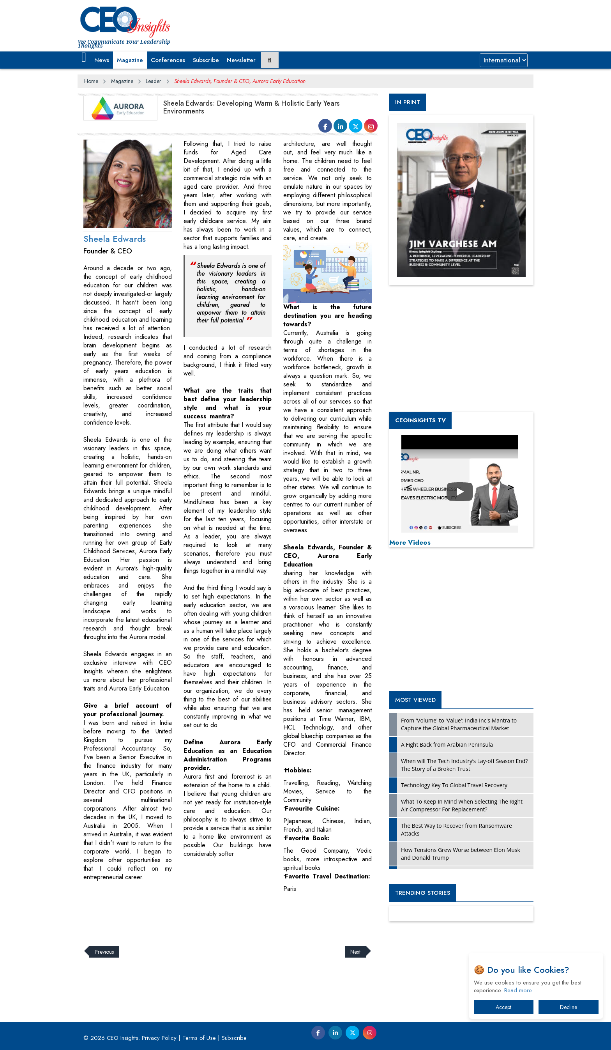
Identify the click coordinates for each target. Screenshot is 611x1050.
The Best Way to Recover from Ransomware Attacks (456, 829)
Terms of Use (199, 1038)
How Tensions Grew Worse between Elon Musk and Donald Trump (460, 853)
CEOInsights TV (420, 420)
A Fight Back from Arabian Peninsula (447, 744)
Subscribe (206, 60)
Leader (153, 81)
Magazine (130, 60)
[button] (84, 57)
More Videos (410, 542)
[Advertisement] (219, 914)
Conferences (168, 60)
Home (91, 81)
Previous (104, 952)
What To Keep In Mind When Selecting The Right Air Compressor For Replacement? (462, 805)
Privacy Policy (159, 1038)
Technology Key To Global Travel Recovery (454, 785)
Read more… (520, 990)
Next (355, 952)
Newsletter (241, 60)
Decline (568, 1007)
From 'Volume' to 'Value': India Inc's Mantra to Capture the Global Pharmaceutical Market (459, 724)
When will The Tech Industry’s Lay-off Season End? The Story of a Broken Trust (464, 764)
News (101, 60)
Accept (503, 1007)
